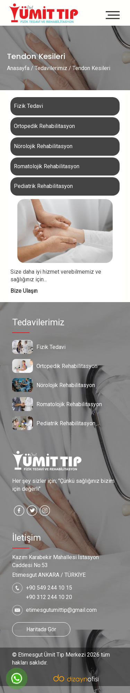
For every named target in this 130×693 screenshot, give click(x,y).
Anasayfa (18, 68)
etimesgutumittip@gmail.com (61, 610)
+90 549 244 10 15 (49, 587)
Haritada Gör (41, 629)
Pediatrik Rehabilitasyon (43, 186)
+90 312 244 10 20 (49, 597)
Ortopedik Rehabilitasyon (44, 126)
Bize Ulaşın (23, 291)
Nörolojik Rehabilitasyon (43, 146)
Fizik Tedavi (28, 106)
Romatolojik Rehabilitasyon (46, 166)
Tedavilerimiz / (53, 68)
